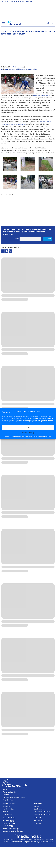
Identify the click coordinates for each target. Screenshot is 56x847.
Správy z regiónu (18, 67)
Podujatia (13, 2)
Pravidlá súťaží (8, 800)
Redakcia (6, 795)
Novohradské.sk (8, 809)
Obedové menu (39, 809)
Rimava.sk (6, 806)
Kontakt (29, 2)
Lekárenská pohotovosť (42, 814)
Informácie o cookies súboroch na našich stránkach (18, 436)
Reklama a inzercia (9, 792)
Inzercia (36, 806)
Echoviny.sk (7, 811)
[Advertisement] (28, 49)
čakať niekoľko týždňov (41, 95)
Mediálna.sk (38, 820)
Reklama (21, 2)
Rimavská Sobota (31, 69)
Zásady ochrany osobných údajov (42, 436)
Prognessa (37, 823)
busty (6, 69)
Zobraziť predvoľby (28, 433)
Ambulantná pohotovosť (42, 811)
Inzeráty (5, 2)
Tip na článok (7, 814)
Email (17, 238)
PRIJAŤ (28, 427)
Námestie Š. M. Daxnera (17, 69)
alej (2, 69)
